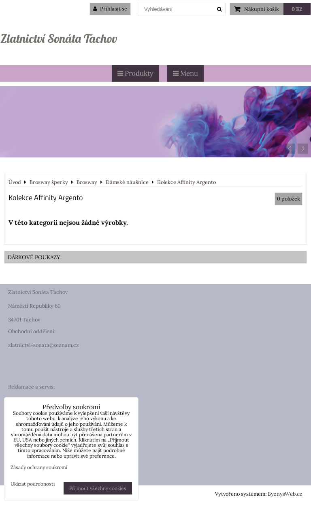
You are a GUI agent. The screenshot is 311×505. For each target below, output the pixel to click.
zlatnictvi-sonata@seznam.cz (43, 345)
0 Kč (297, 9)
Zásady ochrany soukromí (39, 467)
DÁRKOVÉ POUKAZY (34, 257)
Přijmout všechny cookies (97, 488)
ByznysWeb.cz (285, 493)
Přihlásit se (110, 8)
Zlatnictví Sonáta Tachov (58, 38)
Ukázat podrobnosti (33, 483)
